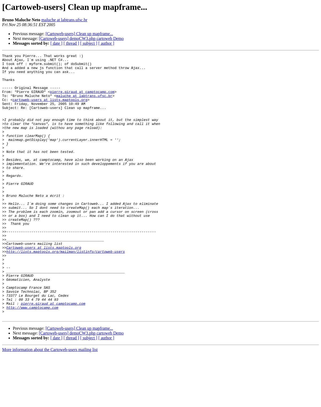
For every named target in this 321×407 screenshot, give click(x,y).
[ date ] (56, 43)
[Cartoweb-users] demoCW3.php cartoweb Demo (81, 38)
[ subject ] (88, 43)
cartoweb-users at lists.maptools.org (50, 109)
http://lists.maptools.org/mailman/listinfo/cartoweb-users (65, 291)
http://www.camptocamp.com (32, 358)
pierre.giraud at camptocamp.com (82, 99)
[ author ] (106, 43)
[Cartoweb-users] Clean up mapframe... (79, 33)
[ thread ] (71, 43)
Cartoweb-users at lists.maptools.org (43, 286)
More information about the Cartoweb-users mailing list (50, 402)
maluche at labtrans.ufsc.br (64, 20)
